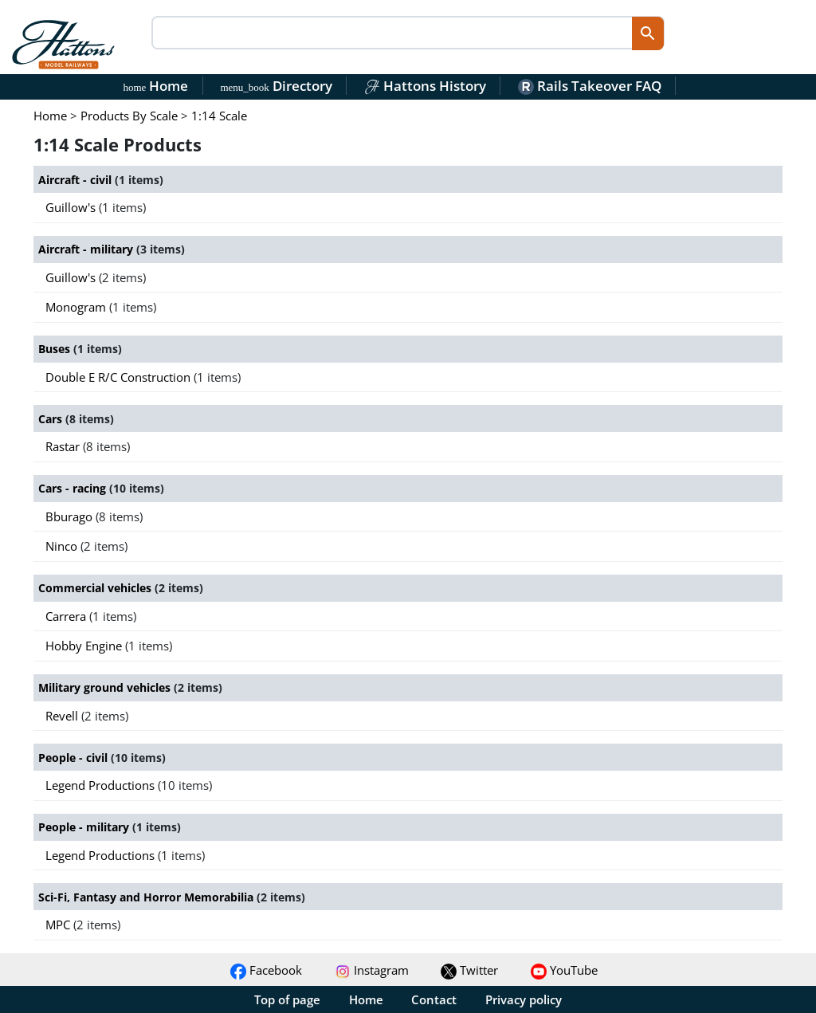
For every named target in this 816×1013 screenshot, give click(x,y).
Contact (434, 999)
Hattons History (425, 86)
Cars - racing (73, 488)
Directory (276, 86)
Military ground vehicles (106, 687)
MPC (59, 925)
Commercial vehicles (96, 587)
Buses (55, 348)
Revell (63, 716)
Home (156, 86)
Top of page (287, 999)
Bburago (70, 516)
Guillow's (72, 207)
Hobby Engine (85, 646)
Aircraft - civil (76, 179)
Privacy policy (523, 999)
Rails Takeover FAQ (589, 86)
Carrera (67, 616)
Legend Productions (101, 785)
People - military (85, 826)
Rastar (64, 446)
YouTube (564, 970)
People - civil (74, 757)
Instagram (372, 970)
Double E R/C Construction (119, 377)
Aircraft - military (87, 249)
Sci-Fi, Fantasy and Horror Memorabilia (147, 897)
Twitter (469, 970)
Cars (51, 418)
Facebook (266, 970)
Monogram (77, 307)
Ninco (62, 546)
